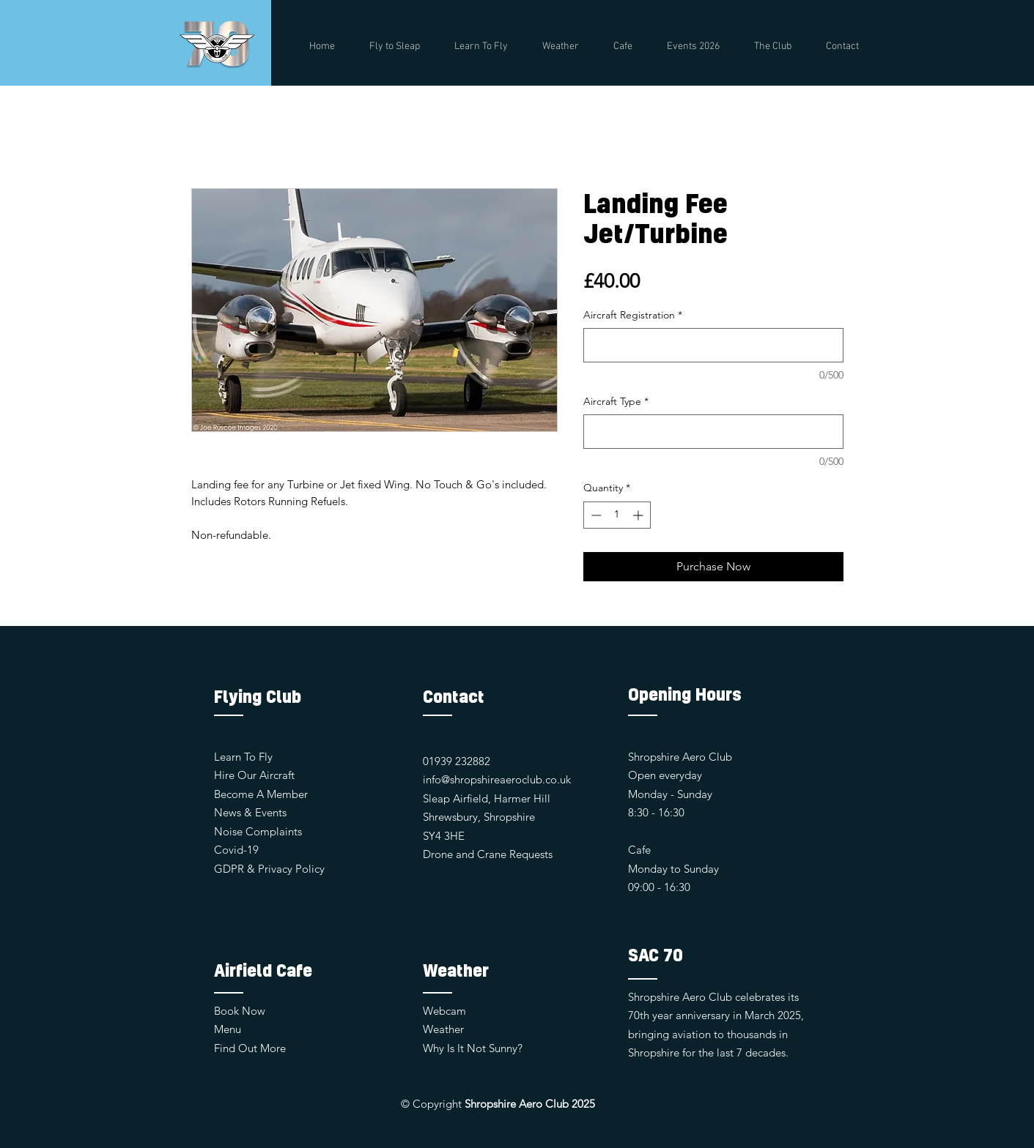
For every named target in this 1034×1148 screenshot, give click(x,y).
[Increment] (639, 515)
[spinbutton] (617, 515)
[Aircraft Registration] (713, 345)
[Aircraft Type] (713, 431)
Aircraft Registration (632, 314)
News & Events (250, 812)
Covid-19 (236, 850)
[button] (773, 46)
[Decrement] (595, 515)
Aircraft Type (616, 401)
